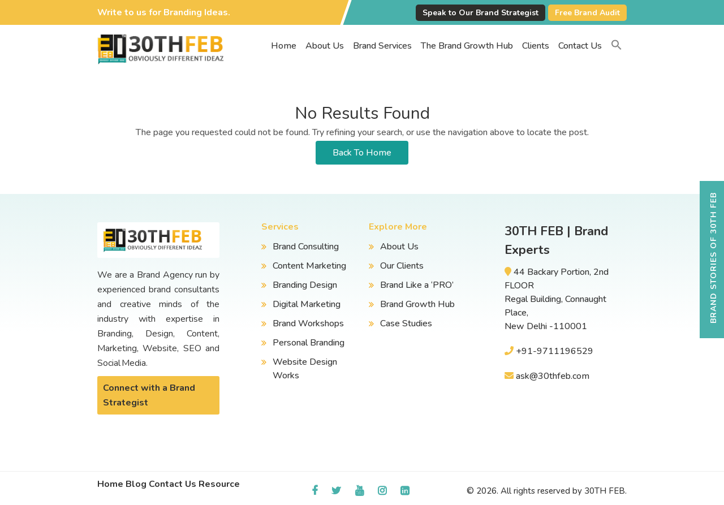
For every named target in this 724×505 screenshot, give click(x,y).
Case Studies (406, 323)
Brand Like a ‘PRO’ (417, 285)
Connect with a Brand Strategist (149, 395)
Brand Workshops (308, 323)
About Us (324, 46)
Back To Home (362, 152)
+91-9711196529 (554, 351)
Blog (136, 484)
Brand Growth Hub (417, 304)
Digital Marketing (307, 304)
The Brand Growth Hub (467, 46)
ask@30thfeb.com (552, 376)
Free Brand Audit (587, 12)
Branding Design (305, 285)
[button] (616, 45)
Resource (219, 484)
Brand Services (382, 46)
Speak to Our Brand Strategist (480, 12)
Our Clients (402, 266)
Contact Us (580, 46)
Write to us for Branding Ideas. (163, 12)
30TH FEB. (605, 491)
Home (283, 46)
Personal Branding (308, 342)
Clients (535, 46)
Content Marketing (309, 266)
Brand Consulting (306, 246)
